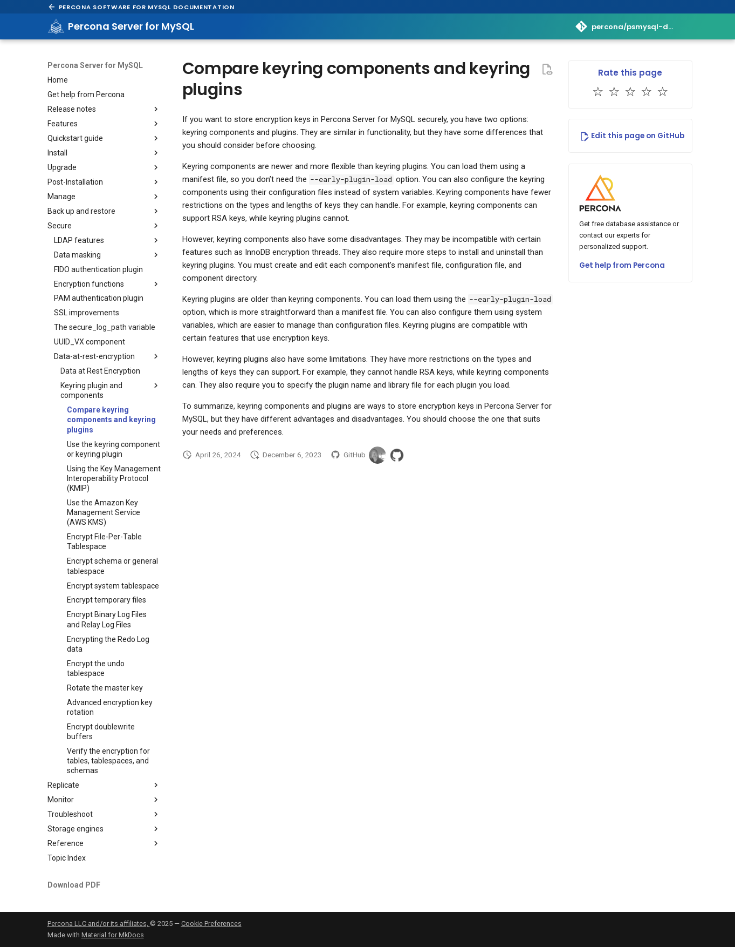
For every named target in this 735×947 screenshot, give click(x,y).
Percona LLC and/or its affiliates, (98, 923)
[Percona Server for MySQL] (56, 26)
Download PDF (73, 885)
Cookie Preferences (211, 923)
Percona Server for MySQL (95, 65)
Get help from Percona (622, 265)
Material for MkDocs (112, 935)
